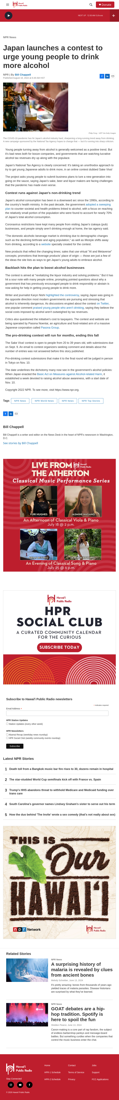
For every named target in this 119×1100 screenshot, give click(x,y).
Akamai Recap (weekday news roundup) (28, 734)
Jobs (94, 1065)
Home (47, 1065)
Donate (106, 4)
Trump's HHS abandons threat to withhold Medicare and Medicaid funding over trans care (61, 792)
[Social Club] (59, 637)
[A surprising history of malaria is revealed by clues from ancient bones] (27, 970)
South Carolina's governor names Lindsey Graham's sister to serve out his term (62, 804)
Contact (72, 1065)
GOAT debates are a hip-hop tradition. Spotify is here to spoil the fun (78, 1014)
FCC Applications (100, 1079)
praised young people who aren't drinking (58, 307)
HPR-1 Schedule (52, 1072)
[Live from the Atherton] (59, 515)
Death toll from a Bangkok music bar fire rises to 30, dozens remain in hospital (61, 769)
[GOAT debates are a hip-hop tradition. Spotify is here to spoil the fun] (27, 1014)
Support (95, 1072)
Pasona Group (50, 327)
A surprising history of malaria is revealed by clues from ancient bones (82, 970)
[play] (8, 15)
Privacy (71, 1079)
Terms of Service (76, 1072)
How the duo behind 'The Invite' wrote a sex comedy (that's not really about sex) (62, 814)
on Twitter (103, 303)
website (46, 244)
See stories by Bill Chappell (20, 443)
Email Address (14, 708)
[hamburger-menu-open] (8, 5)
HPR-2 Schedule (52, 1079)
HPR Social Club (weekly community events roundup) (34, 738)
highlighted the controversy (62, 295)
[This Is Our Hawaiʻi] (59, 882)
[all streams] (114, 15)
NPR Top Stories (91, 401)
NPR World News (44, 401)
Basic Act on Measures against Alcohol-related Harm (69, 374)
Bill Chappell (23, 74)
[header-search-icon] (91, 4)
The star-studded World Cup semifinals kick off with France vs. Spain (55, 779)
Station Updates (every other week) (25, 724)
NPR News (9, 37)
